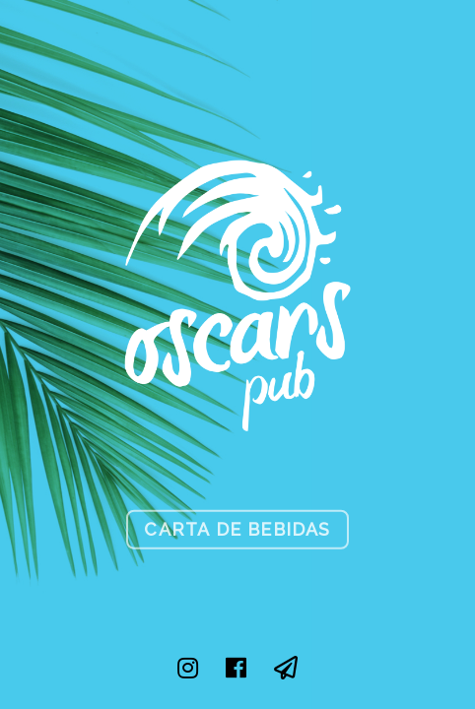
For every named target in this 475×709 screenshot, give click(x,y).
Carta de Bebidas (237, 528)
